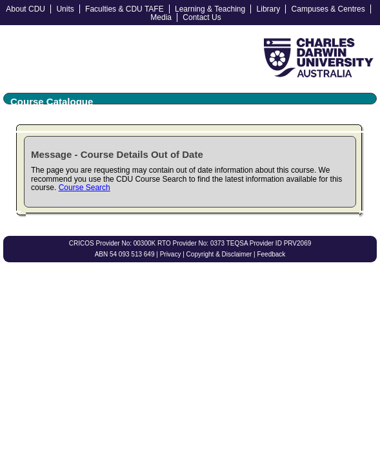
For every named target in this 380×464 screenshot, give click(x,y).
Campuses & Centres (328, 9)
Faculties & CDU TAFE (124, 9)
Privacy (170, 254)
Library (269, 9)
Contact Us (202, 17)
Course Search (84, 187)
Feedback (271, 254)
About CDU (25, 9)
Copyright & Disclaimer (219, 254)
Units (65, 9)
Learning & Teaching (210, 9)
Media (161, 17)
